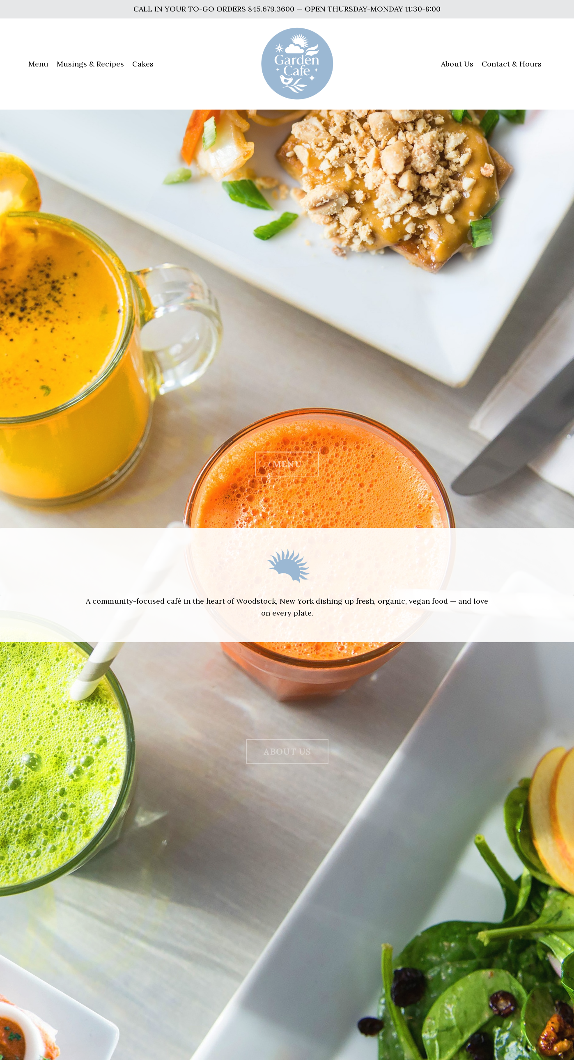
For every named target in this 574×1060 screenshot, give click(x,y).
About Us (457, 64)
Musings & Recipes (90, 64)
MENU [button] (287, 468)
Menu (38, 64)
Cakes (143, 64)
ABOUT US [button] (287, 756)
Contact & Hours (512, 64)
